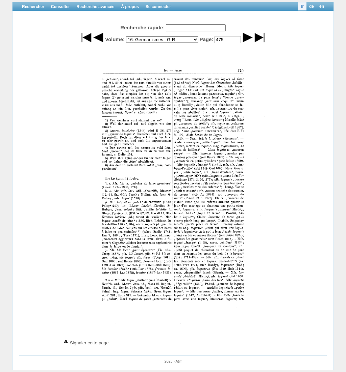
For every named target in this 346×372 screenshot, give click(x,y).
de (311, 6)
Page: (206, 39)
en (321, 6)
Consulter (60, 6)
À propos (130, 6)
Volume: (115, 39)
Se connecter (158, 6)
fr (302, 6)
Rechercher (33, 6)
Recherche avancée (95, 6)
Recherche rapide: (142, 27)
